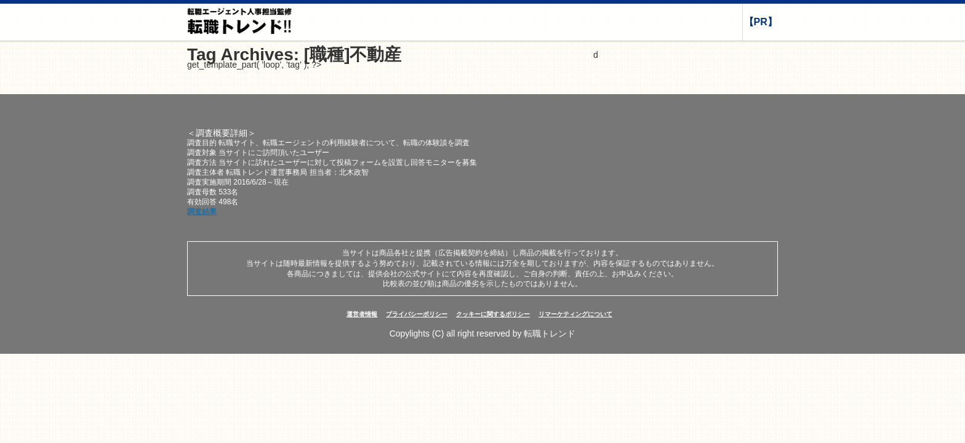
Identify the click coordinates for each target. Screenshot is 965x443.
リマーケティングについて (575, 314)
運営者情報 (361, 314)
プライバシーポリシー (416, 314)
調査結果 (202, 211)
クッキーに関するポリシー (493, 314)
